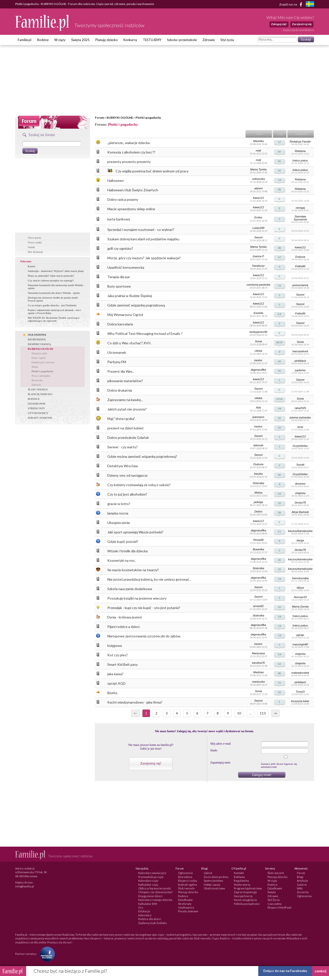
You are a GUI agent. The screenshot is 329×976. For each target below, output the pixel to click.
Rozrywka (37, 380)
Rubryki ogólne (187, 884)
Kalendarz (144, 915)
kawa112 (258, 197)
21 (279, 531)
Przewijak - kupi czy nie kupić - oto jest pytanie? (143, 608)
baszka (258, 473)
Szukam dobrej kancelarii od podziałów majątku (143, 239)
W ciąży (60, 40)
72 (279, 285)
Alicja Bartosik (300, 512)
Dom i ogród (39, 357)
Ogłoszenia (185, 872)
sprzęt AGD (116, 683)
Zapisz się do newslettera (298, 30)
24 (279, 578)
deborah (258, 445)
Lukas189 (258, 227)
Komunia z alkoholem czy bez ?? (131, 152)
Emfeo (259, 217)
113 (263, 713)
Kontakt (239, 872)
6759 (279, 399)
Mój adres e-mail (220, 743)
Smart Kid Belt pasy (122, 664)
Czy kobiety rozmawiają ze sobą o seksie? (139, 485)
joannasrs (258, 416)
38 (279, 673)
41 (279, 370)
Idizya (300, 587)
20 (279, 559)
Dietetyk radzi (39, 353)
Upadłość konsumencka (125, 267)
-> (275, 713)
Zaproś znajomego (245, 892)
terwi (300, 426)
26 (279, 361)
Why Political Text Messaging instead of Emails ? (145, 333)
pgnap (300, 634)
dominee (300, 483)
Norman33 (300, 597)
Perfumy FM (116, 362)
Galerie (302, 884)
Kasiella (258, 312)
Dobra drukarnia (119, 390)
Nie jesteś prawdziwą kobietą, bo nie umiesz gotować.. (149, 579)
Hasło (213, 750)
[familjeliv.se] (310, 4)
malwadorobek (300, 672)
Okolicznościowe (214, 888)
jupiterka (300, 370)
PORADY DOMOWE (40, 417)
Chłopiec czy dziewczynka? (155, 892)
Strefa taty (185, 903)
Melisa (259, 492)
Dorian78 (300, 502)
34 (279, 408)
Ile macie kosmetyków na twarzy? (133, 570)
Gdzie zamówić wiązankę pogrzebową (136, 305)
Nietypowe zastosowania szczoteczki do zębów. (144, 636)
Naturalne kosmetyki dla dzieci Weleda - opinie (54, 292)
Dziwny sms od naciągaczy (127, 475)
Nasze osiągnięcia (245, 899)
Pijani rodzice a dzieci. (123, 626)
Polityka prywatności (247, 903)
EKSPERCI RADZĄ (39, 344)
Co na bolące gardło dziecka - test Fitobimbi (52, 305)
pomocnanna (300, 285)
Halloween (115, 180)
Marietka (258, 141)
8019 (279, 342)
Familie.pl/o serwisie (43, 362)
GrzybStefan (300, 445)
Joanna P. (258, 256)
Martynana (258, 653)
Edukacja (144, 911)
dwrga (300, 540)
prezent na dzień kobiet (125, 428)
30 (279, 474)
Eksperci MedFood (279, 907)
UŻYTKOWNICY (38, 412)
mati (258, 150)
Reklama (300, 151)
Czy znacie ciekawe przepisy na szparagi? (51, 280)
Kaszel (31, 266)
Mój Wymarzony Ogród (125, 314)
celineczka (258, 178)
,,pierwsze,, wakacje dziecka (128, 143)
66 (279, 151)
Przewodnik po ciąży (151, 876)
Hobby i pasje (212, 884)
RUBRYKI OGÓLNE (120, 117)
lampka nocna (117, 513)
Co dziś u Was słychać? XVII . (129, 343)
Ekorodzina (185, 876)
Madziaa (258, 672)
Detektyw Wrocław (122, 466)
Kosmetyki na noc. (121, 560)
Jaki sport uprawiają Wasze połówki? (135, 532)
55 (279, 607)
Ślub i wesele (186, 888)
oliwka (258, 398)
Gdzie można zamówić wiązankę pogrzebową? (142, 456)
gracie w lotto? (118, 504)
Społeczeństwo (213, 880)
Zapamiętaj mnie (220, 762)
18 (279, 512)
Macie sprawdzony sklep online (131, 209)
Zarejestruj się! (150, 763)
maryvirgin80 (300, 644)
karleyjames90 (258, 331)
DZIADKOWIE (37, 403)
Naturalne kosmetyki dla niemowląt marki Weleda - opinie (56, 287)
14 (279, 179)
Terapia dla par (118, 277)
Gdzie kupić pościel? (122, 541)
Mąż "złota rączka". (121, 418)
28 (279, 189)
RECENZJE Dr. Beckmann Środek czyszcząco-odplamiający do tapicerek (54, 319)
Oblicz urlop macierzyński (154, 888)
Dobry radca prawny (122, 199)
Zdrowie (208, 40)
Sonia (258, 341)
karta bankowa (118, 219)
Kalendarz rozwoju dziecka (155, 899)
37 (279, 257)
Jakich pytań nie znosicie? (127, 409)
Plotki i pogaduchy (148, 117)
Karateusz (258, 265)
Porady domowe (188, 911)
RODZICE (34, 398)
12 (279, 503)
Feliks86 (300, 266)
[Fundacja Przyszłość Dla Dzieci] (46, 953)
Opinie (208, 872)
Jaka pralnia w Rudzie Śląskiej (129, 296)
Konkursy (130, 40)
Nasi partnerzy (243, 896)
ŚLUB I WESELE (38, 389)
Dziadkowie (185, 899)
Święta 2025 (80, 40)
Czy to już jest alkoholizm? (127, 494)
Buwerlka (258, 549)
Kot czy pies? (117, 655)
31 (279, 682)
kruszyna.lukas (300, 701)
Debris (259, 511)
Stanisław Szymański (300, 218)
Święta (271, 892)
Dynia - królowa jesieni (124, 617)
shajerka (300, 493)
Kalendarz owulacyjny (152, 872)
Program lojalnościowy (248, 888)
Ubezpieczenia (118, 522)
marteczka (258, 681)
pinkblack (300, 360)
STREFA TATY (36, 408)
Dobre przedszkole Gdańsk (128, 437)
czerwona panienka (258, 284)
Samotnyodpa (300, 578)
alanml (258, 188)
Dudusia (300, 256)
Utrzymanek (116, 352)
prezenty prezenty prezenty (129, 161)
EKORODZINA (37, 339)
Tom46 (300, 464)
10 (239, 713)
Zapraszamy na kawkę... (125, 400)
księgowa (114, 645)
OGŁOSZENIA (37, 334)
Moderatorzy (242, 884)
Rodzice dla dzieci (149, 919)
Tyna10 (300, 691)
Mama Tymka (258, 169)
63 (279, 663)
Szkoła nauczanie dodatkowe (129, 589)
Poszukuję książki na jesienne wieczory (137, 598)
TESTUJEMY (152, 40)
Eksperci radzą (187, 880)
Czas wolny (274, 903)
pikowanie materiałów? (125, 381)
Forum (99, 117)
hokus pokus (300, 160)
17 (279, 142)
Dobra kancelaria (120, 324)
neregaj (300, 207)
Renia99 (258, 539)
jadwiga (258, 502)
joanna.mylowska (300, 417)
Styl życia (227, 40)
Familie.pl (24, 40)
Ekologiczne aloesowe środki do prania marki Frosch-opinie (53, 299)
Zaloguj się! (279, 24)
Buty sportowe (119, 286)
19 (279, 625)
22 (279, 427)
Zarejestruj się (302, 24)
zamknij (321, 971)
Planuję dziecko (106, 40)
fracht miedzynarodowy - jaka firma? (134, 702)
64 (279, 313)
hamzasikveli (300, 351)
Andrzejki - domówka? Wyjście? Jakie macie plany (56, 270)
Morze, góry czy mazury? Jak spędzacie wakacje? (144, 258)
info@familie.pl (24, 886)
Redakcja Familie (300, 141)
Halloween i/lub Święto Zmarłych (132, 190)
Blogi (300, 876)
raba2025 (300, 408)
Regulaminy (241, 880)
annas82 (258, 606)
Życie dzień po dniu (216, 876)
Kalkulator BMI (147, 903)
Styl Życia (273, 899)
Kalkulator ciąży (148, 884)
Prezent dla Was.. (120, 371)
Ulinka (258, 350)
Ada (258, 407)
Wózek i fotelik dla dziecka (127, 551)
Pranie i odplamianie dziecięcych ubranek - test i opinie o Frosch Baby (54, 311)
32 (279, 170)
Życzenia (303, 892)
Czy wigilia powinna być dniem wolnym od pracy (152, 171)
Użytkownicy (186, 907)
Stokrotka (258, 483)
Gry (140, 907)
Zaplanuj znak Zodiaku (152, 923)
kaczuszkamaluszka (300, 530)
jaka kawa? (115, 674)
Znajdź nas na (291, 4)
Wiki (300, 888)
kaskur (258, 360)
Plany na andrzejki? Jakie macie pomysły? (51, 275)
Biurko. (112, 693)
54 (279, 654)
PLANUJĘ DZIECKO (40, 394)
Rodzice (43, 40)
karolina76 (258, 662)
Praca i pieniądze (41, 375)
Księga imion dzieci (150, 896)
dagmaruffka (258, 369)
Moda (35, 366)
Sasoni (258, 237)
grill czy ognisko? (120, 248)
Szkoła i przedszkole (182, 40)
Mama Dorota (300, 606)
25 (279, 569)
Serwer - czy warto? (122, 447)
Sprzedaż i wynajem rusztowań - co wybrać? (140, 229)
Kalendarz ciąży (148, 880)
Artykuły (302, 880)
